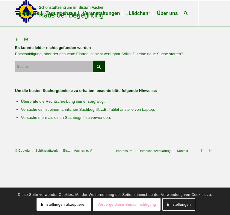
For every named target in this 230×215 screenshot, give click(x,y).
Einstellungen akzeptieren (64, 204)
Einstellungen (179, 204)
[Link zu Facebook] (16, 39)
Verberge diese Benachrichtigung (127, 204)
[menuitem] (28, 13)
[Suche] (186, 13)
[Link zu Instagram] (25, 39)
